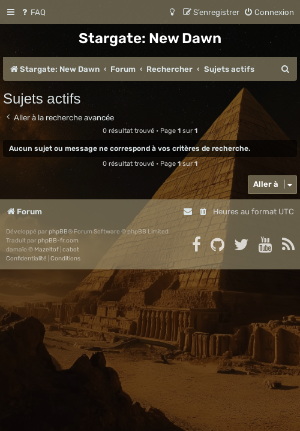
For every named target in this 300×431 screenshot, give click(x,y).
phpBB (58, 231)
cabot (70, 249)
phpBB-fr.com (58, 240)
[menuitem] (33, 12)
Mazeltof (46, 249)
